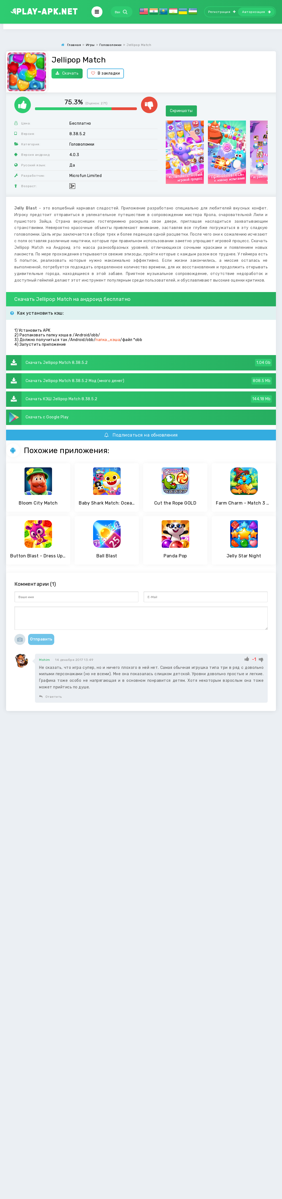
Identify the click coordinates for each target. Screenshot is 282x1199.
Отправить (41, 639)
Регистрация (222, 12)
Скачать (67, 73)
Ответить (50, 697)
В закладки (105, 73)
